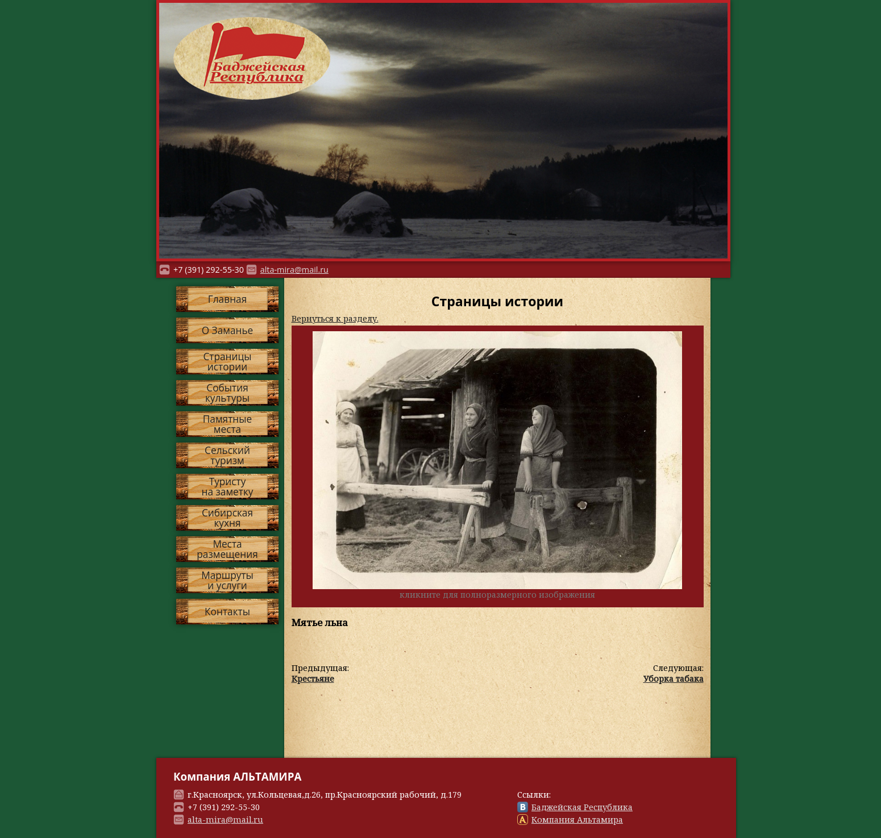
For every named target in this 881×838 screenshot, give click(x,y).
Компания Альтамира (577, 819)
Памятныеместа (227, 423)
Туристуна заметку (228, 486)
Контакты (227, 611)
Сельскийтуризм (227, 455)
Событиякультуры (227, 392)
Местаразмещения (227, 548)
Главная (227, 299)
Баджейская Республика (582, 807)
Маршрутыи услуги (227, 580)
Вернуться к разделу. (335, 318)
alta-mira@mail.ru (294, 269)
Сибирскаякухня (227, 517)
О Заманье (228, 330)
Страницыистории (227, 361)
